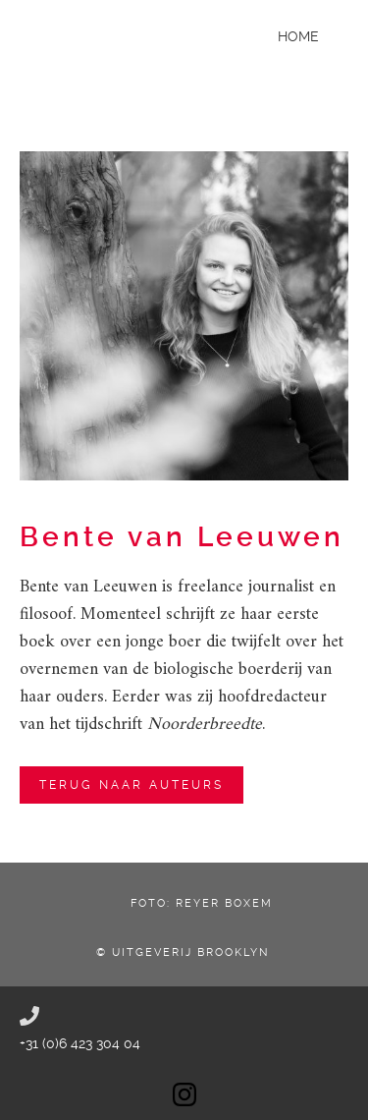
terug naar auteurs (131, 785)
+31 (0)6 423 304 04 (80, 1043)
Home (298, 36)
